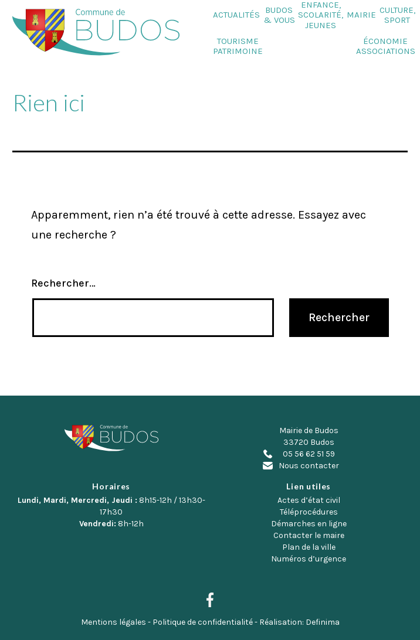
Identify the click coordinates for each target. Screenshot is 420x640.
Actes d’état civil (308, 500)
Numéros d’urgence (308, 559)
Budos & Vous (279, 15)
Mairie (361, 15)
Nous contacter (309, 466)
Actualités (236, 15)
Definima (323, 622)
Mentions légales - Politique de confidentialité (167, 622)
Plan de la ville (309, 547)
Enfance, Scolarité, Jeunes (320, 15)
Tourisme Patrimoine (238, 46)
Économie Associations (385, 46)
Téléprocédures (309, 512)
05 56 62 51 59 (309, 454)
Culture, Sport (397, 15)
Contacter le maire (308, 535)
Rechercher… (63, 283)
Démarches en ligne (309, 524)
